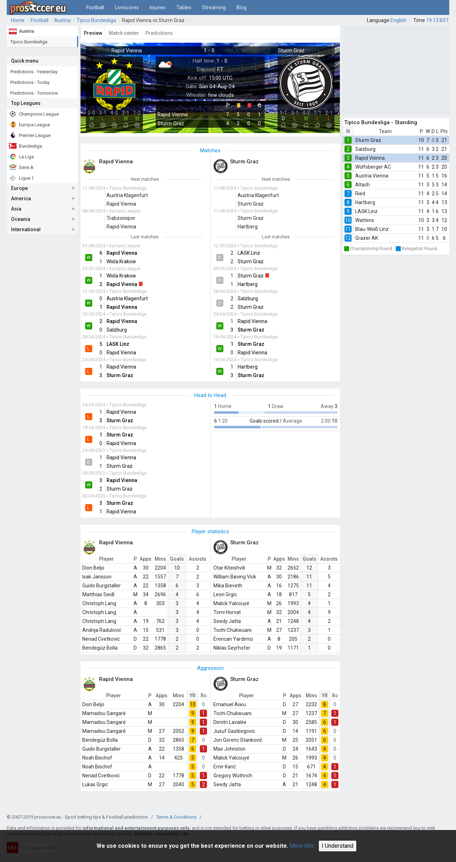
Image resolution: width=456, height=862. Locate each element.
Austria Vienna (371, 176)
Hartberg (365, 202)
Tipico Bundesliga (96, 20)
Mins (160, 559)
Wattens (364, 220)
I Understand (337, 845)
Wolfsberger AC (373, 167)
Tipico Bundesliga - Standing (380, 122)
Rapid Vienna (370, 158)
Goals (177, 559)
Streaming (214, 7)
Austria (62, 20)
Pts (444, 131)
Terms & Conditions (176, 817)
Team (385, 131)
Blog (242, 7)
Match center (124, 33)
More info (302, 845)
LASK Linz (366, 211)
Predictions (159, 33)
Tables (183, 7)
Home (18, 20)
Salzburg (365, 149)
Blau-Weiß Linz (372, 229)
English (398, 20)
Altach (362, 184)
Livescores (127, 7)
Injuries (158, 7)
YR (193, 695)
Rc (204, 695)
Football (95, 7)
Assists (197, 559)
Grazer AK (366, 238)
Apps (145, 559)
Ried (360, 193)
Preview (93, 33)
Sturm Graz (368, 140)
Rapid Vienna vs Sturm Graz (153, 20)
